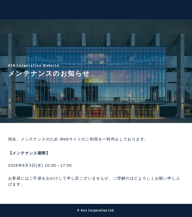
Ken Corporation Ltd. (13, 9)
